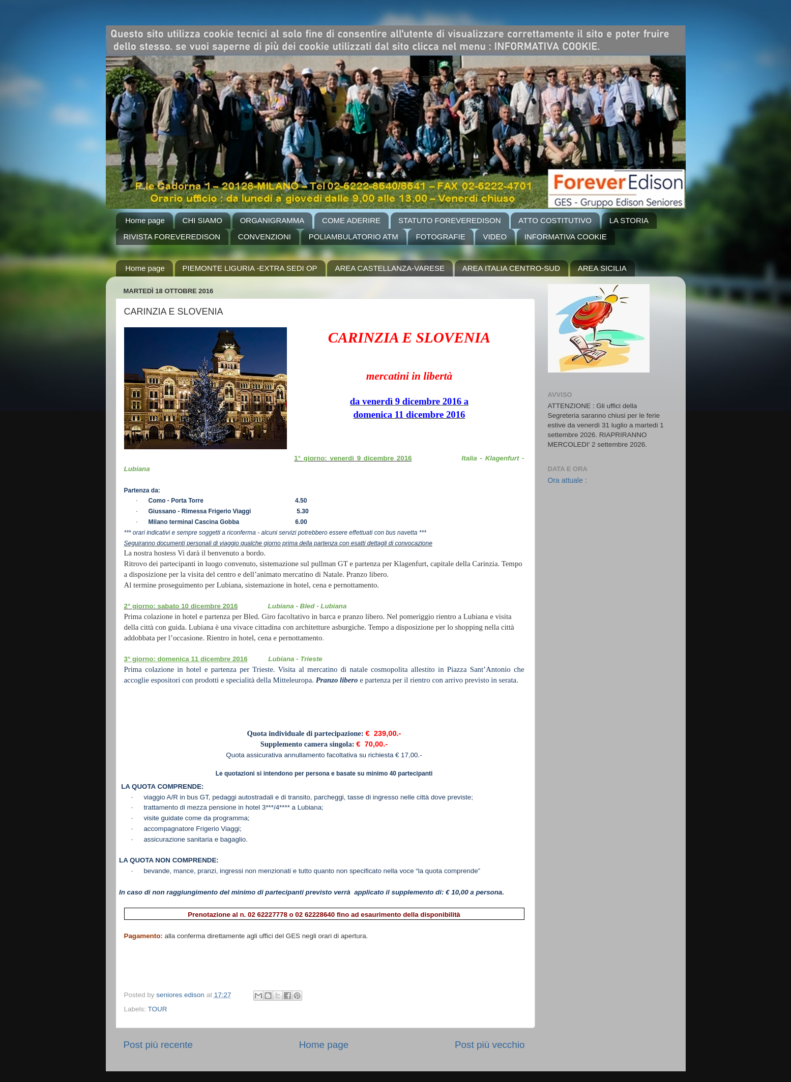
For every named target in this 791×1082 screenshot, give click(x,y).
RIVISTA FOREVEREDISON (172, 236)
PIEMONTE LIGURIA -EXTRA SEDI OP (250, 268)
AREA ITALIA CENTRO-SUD (511, 268)
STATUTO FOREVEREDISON (449, 220)
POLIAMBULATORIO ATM (353, 236)
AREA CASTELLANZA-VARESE (390, 268)
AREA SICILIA (602, 268)
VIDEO (495, 236)
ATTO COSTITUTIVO (555, 220)
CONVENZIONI (264, 236)
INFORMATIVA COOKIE (565, 236)
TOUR (157, 1009)
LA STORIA (629, 220)
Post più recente (158, 1044)
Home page (145, 220)
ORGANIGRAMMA (272, 220)
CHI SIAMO (202, 220)
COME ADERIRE (351, 220)
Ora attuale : (567, 480)
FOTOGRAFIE (440, 236)
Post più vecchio (490, 1044)
